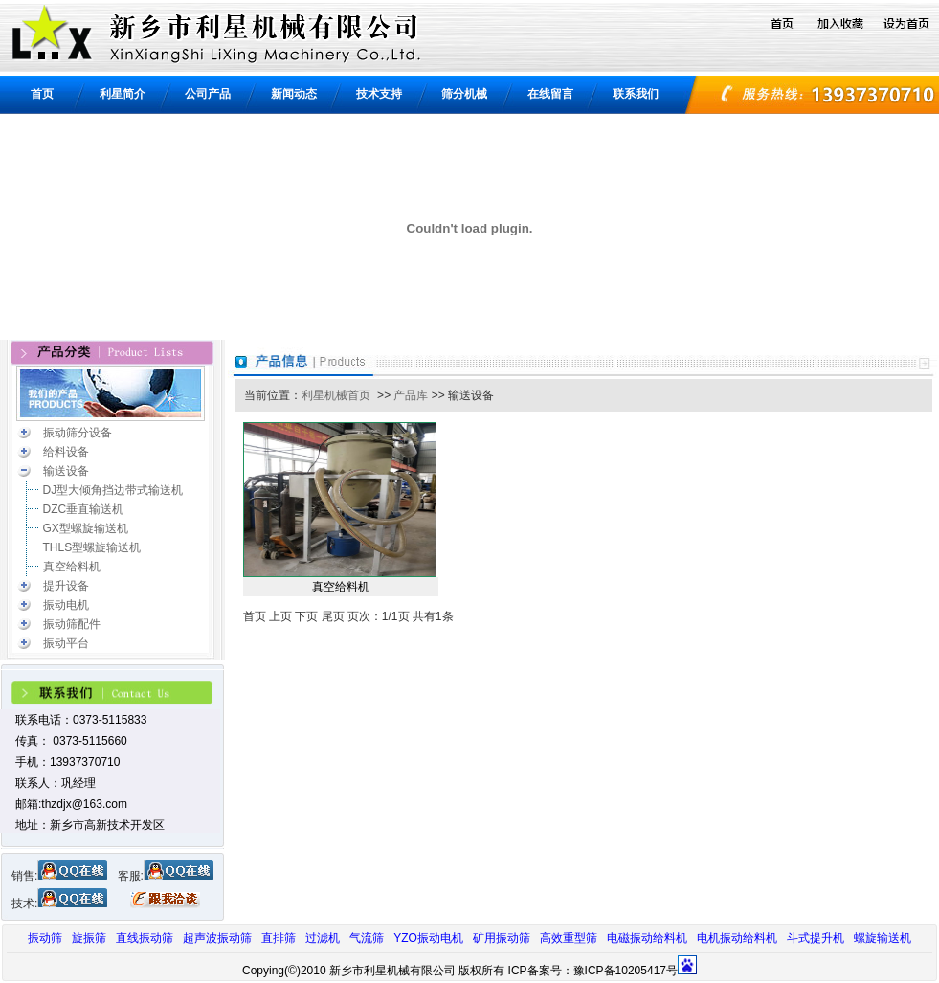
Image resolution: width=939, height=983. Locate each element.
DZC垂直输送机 (83, 509)
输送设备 (66, 471)
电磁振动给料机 (647, 938)
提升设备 (66, 585)
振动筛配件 (72, 624)
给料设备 (66, 451)
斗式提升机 (815, 938)
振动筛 (45, 938)
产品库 (410, 395)
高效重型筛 (568, 938)
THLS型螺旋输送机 (92, 547)
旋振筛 (89, 938)
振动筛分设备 (77, 432)
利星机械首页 (336, 395)
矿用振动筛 (501, 938)
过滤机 (322, 938)
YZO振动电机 (428, 938)
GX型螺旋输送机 (85, 528)
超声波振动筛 (217, 938)
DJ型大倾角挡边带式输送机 (113, 490)
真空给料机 (72, 566)
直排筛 (278, 938)
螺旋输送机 (882, 938)
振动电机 (66, 605)
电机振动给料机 (737, 938)
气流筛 (366, 938)
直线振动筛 (144, 938)
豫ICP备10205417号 (625, 970)
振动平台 (66, 643)
